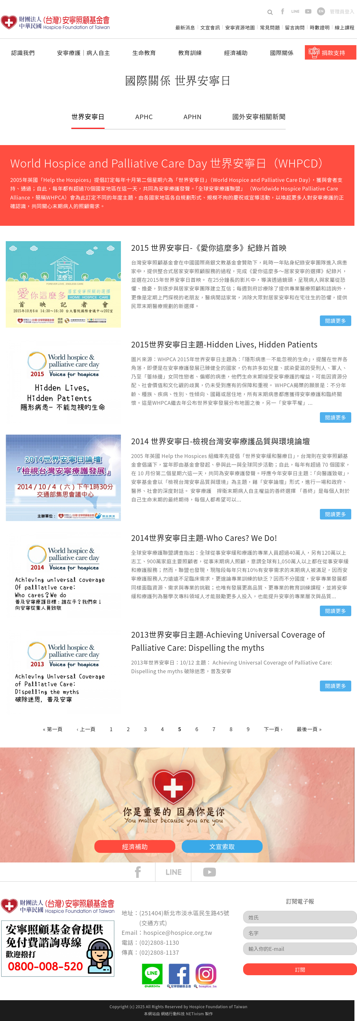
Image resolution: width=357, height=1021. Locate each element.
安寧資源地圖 (240, 27)
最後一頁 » (309, 729)
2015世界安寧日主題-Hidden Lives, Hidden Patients (224, 344)
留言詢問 (295, 27)
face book (142, 872)
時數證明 (320, 27)
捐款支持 (333, 52)
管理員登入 (342, 11)
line (295, 11)
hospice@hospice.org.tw (177, 932)
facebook (283, 11)
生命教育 (144, 52)
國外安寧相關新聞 (258, 116)
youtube (308, 11)
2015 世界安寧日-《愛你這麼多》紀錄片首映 (209, 247)
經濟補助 (236, 52)
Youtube (214, 872)
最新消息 (185, 27)
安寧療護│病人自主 (83, 52)
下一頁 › (273, 729)
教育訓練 (190, 52)
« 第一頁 (53, 729)
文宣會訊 (210, 27)
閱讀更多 (335, 320)
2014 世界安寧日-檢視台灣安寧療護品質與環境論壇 (220, 440)
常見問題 (270, 27)
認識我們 (23, 52)
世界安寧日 (88, 116)
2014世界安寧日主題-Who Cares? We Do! (204, 537)
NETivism (195, 1013)
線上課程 (345, 27)
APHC (144, 116)
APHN (192, 116)
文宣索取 (228, 845)
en (321, 11)
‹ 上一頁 (86, 729)
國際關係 (282, 52)
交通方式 (153, 923)
